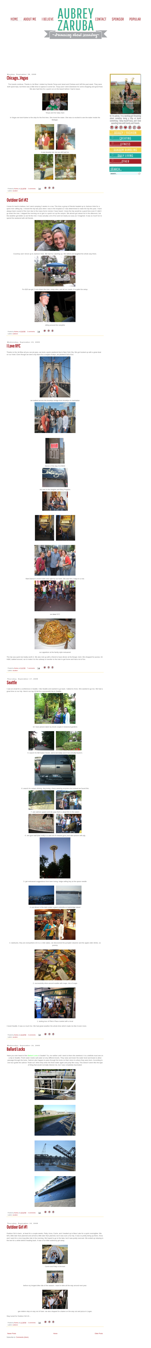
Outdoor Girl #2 (17, 200)
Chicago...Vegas (17, 77)
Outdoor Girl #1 (17, 1227)
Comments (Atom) (22, 1337)
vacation (15, 191)
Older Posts (99, 1333)
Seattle (12, 682)
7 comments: (31, 668)
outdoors (15, 333)
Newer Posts (11, 1333)
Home (55, 1333)
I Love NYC (13, 345)
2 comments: (32, 188)
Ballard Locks (16, 1049)
